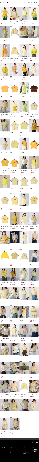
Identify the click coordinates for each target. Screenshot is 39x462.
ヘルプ (18, 447)
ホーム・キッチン (12, 446)
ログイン (25, 2)
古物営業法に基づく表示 (26, 452)
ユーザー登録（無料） (29, 2)
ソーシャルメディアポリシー (26, 448)
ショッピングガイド (19, 446)
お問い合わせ (18, 448)
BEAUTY (2, 448)
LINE (33, 446)
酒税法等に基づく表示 (26, 454)
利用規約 (24, 446)
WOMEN (2, 446)
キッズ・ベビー (11, 447)
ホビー (10, 448)
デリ (10, 452)
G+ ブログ (33, 447)
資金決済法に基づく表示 (26, 453)
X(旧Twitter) (33, 443)
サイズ (5, 5)
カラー (8, 5)
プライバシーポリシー (26, 447)
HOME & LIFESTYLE (3, 447)
